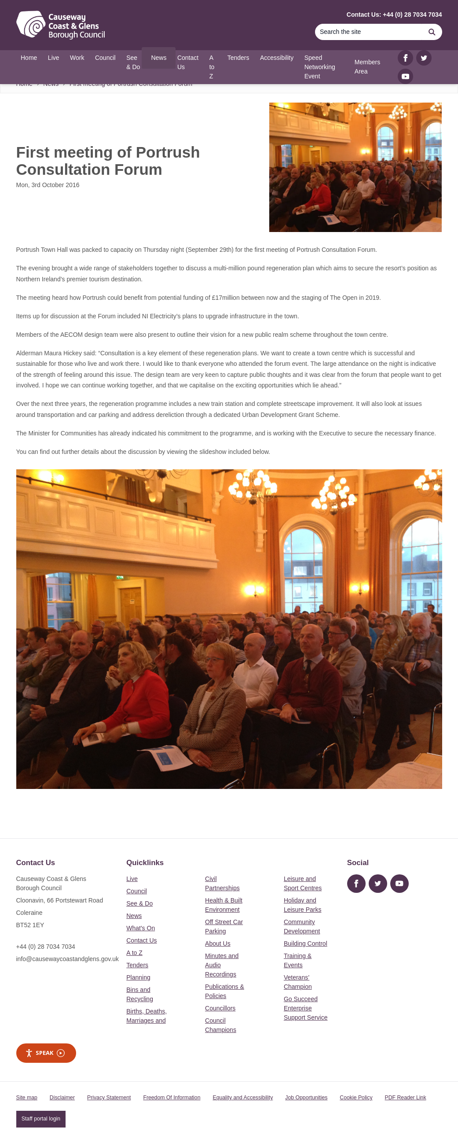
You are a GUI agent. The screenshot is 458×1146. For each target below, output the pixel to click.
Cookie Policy (356, 1097)
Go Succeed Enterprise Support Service (306, 1008)
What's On (140, 928)
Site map (26, 1097)
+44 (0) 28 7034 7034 (45, 946)
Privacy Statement (109, 1097)
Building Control (305, 943)
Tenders (137, 965)
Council (136, 891)
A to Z (134, 952)
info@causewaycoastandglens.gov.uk (67, 958)
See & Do (139, 903)
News (134, 915)
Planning (138, 977)
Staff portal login (41, 1119)
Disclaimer (62, 1097)
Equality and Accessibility (243, 1097)
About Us (218, 943)
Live (132, 878)
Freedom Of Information (171, 1097)
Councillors (220, 1008)
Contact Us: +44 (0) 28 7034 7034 (394, 14)
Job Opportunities (306, 1097)
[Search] (368, 32)
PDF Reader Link (405, 1097)
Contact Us (141, 940)
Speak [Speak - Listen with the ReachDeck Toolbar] (45, 1053)
